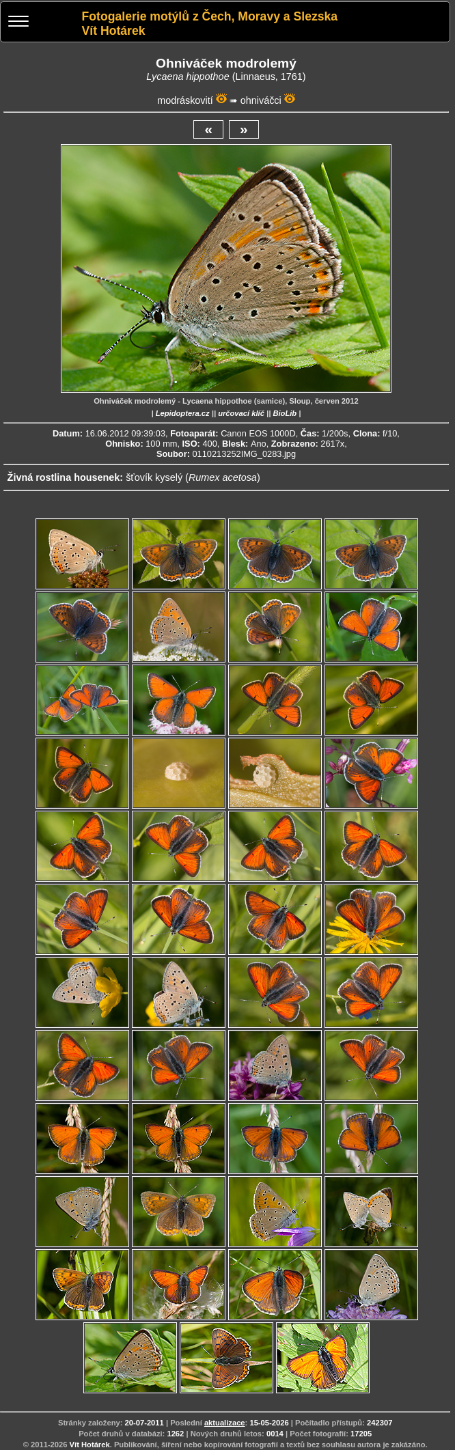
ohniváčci (260, 100)
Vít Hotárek (90, 1444)
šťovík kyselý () (193, 477)
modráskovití (185, 100)
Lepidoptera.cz (183, 413)
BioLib (285, 413)
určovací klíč (241, 413)
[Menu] (18, 23)
